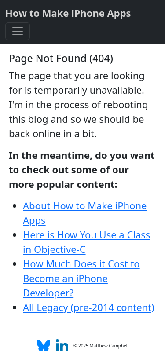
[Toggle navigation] (17, 31)
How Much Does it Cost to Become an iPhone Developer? (81, 278)
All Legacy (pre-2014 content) (88, 307)
